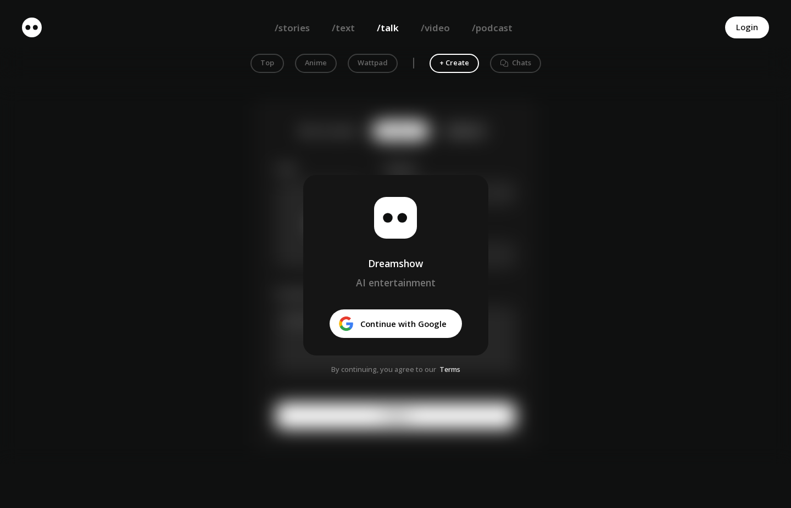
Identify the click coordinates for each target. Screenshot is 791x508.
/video (435, 27)
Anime (316, 62)
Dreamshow (395, 263)
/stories (292, 27)
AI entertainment (396, 282)
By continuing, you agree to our (383, 369)
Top (267, 62)
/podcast (492, 27)
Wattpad (373, 62)
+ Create (454, 62)
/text (343, 27)
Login (747, 26)
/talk (388, 27)
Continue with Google (392, 323)
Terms (449, 369)
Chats (515, 62)
